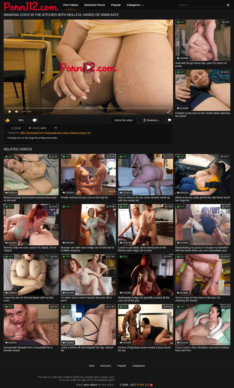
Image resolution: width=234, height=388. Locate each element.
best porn (106, 365)
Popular (116, 4)
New (91, 365)
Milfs (22, 132)
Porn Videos (70, 4)
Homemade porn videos (57, 132)
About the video (124, 120)
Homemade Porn (35, 132)
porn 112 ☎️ (145, 384)
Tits (89, 132)
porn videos (90, 384)
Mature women (78, 132)
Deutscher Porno (94, 4)
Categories (133, 4)
